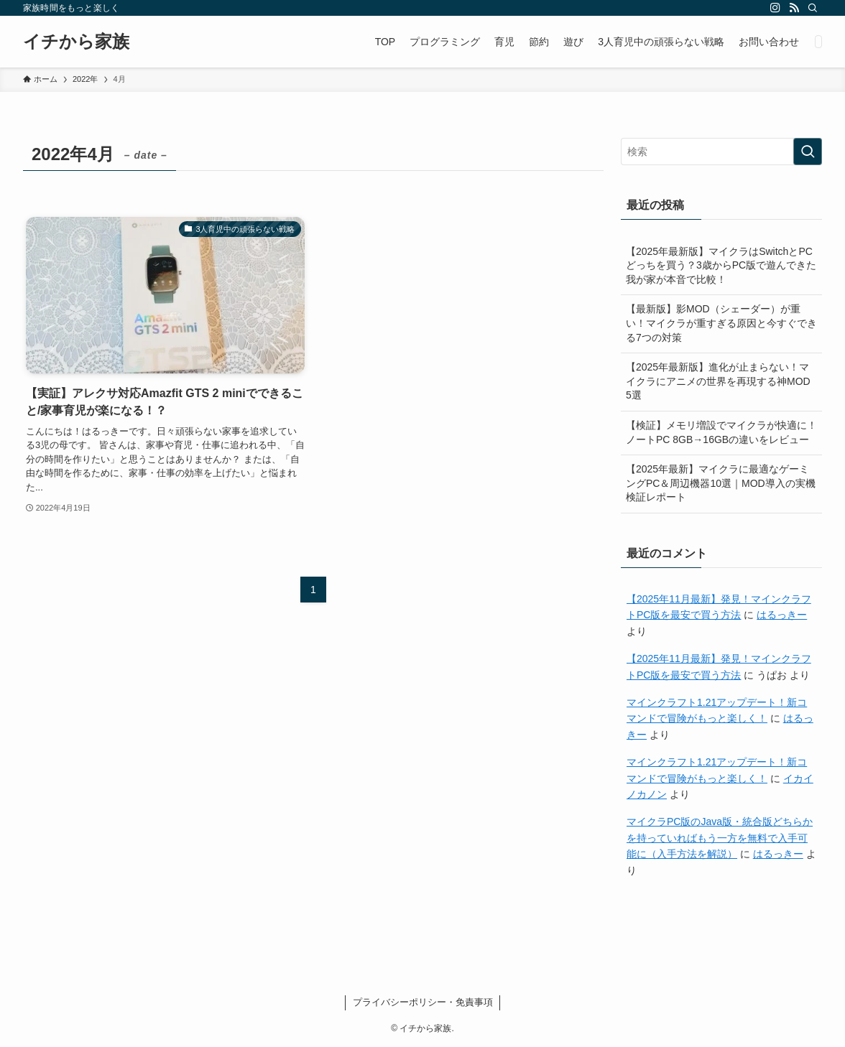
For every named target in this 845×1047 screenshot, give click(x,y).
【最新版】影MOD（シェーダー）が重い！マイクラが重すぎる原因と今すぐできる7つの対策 (721, 323)
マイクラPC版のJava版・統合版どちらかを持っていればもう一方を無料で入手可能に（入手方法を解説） (720, 838)
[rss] (794, 8)
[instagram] (775, 8)
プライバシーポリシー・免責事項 (423, 1002)
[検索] (812, 8)
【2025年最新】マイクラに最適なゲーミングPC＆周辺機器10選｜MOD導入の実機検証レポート (721, 483)
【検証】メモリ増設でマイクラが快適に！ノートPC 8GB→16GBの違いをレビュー (721, 432)
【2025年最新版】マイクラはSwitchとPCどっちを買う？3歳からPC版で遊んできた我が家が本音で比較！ (721, 265)
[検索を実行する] (807, 151)
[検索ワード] (721, 151)
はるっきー (782, 614)
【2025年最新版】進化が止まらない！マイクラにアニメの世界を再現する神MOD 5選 (718, 381)
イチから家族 (76, 41)
